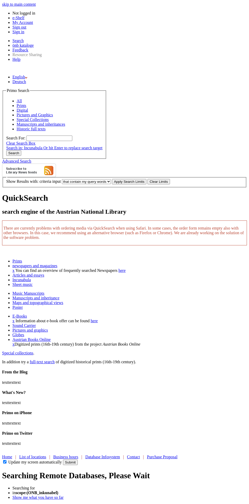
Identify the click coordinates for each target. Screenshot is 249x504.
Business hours (65, 457)
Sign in (18, 32)
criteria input (50, 181)
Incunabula (21, 280)
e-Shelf (18, 18)
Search (18, 40)
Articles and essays (28, 275)
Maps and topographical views (37, 302)
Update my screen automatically (35, 462)
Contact (133, 457)
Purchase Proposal (162, 457)
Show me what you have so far (37, 497)
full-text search (42, 362)
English (19, 77)
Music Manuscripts (28, 293)
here (122, 270)
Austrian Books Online (31, 339)
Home (7, 457)
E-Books (19, 316)
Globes (18, 335)
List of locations (32, 457)
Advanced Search (16, 161)
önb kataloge (23, 45)
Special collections (17, 353)
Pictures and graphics (30, 330)
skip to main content (19, 4)
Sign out (19, 27)
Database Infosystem (102, 457)
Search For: (15, 138)
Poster (17, 307)
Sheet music (22, 284)
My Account (22, 22)
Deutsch (19, 81)
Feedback (20, 50)
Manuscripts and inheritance (35, 298)
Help (16, 59)
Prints (17, 261)
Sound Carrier (24, 325)
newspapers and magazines (34, 266)
